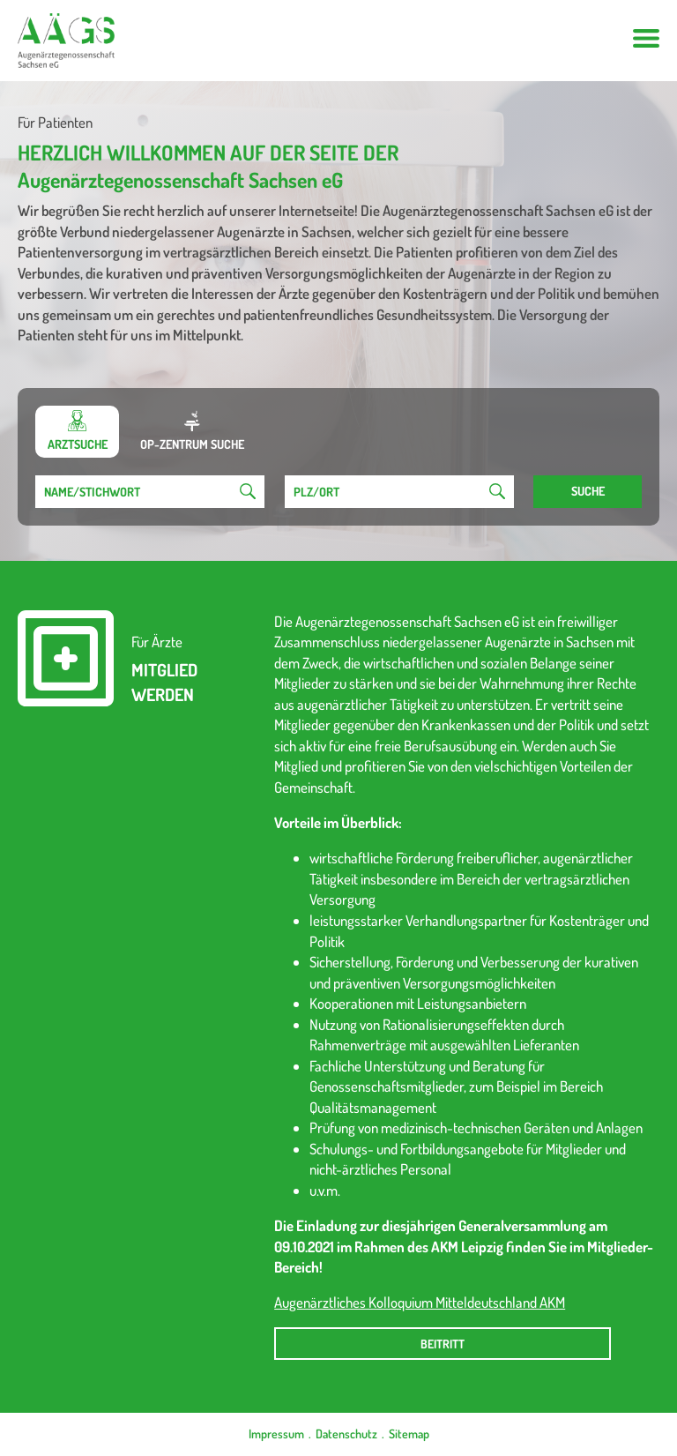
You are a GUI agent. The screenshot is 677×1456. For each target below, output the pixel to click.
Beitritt (442, 1343)
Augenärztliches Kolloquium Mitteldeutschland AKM (419, 1302)
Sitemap (409, 1433)
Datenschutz (346, 1433)
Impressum (276, 1433)
